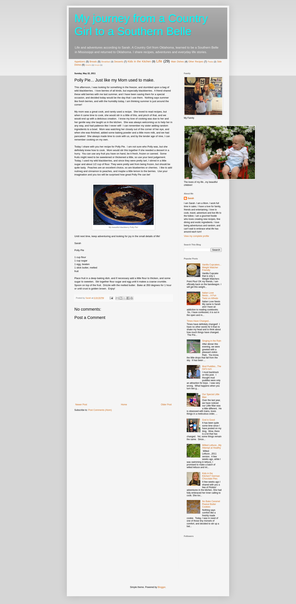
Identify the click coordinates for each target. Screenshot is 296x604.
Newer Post (81, 404)
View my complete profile (196, 236)
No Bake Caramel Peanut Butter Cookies (211, 504)
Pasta (210, 61)
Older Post (166, 404)
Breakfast (105, 61)
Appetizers (79, 61)
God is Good (208, 420)
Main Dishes (177, 61)
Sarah (191, 198)
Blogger (161, 587)
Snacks (88, 65)
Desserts (118, 61)
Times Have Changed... (198, 321)
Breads (93, 61)
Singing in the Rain (211, 341)
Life (159, 61)
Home (124, 404)
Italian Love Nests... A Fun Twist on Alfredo (210, 296)
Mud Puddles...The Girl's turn (211, 367)
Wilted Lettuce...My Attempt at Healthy (211, 446)
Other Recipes (195, 61)
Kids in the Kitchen (139, 61)
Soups (97, 65)
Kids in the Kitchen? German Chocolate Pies (211, 476)
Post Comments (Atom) (100, 410)
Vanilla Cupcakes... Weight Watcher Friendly (211, 267)
